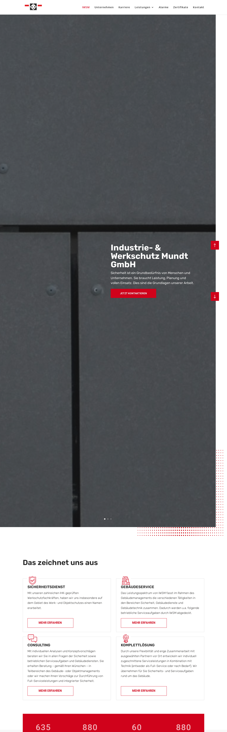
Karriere (124, 7)
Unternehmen (104, 7)
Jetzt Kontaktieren (133, 293)
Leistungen (142, 7)
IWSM (86, 7)
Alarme (164, 7)
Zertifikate (180, 7)
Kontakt (198, 7)
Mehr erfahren (50, 622)
